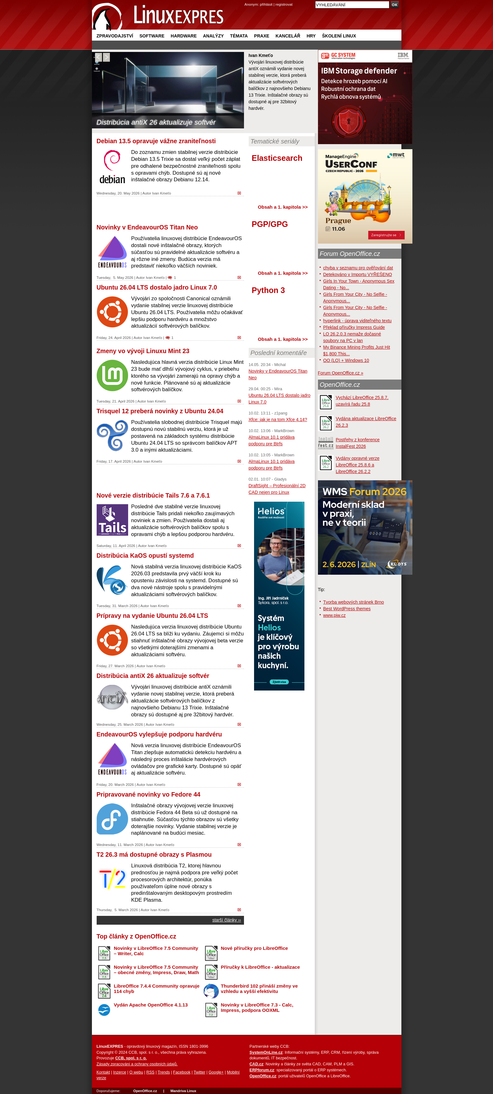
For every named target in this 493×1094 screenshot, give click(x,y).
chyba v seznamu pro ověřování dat (358, 267)
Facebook (181, 1072)
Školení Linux (339, 35)
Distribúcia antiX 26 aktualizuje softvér (156, 122)
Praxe (261, 35)
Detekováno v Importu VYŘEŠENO (357, 274)
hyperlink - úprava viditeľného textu (357, 320)
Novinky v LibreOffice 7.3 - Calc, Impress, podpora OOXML (257, 1007)
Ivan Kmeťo (161, 193)
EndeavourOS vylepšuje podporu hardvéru (159, 734)
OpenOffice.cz (340, 384)
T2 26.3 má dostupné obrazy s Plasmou (154, 854)
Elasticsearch (277, 158)
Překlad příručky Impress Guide (354, 327)
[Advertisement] (170, 209)
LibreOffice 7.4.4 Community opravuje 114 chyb (157, 988)
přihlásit (266, 4)
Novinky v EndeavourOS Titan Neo (147, 227)
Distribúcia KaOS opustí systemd (145, 555)
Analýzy (213, 35)
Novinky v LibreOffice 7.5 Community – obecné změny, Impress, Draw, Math (156, 969)
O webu (136, 1072)
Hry (311, 35)
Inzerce (119, 1072)
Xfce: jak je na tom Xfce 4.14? (278, 419)
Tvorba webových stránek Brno (353, 602)
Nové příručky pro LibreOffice (254, 948)
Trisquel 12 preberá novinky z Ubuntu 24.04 (160, 411)
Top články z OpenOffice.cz (136, 936)
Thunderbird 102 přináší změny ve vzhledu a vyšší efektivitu (259, 988)
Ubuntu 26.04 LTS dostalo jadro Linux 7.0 (157, 287)
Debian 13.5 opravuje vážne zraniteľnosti (156, 141)
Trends (164, 1072)
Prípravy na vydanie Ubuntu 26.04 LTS (152, 615)
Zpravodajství (115, 35)
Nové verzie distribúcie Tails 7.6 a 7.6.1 (153, 495)
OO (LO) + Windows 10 (346, 360)
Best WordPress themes (347, 608)
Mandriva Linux (183, 1091)
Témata (239, 35)
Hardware (183, 35)
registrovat (283, 4)
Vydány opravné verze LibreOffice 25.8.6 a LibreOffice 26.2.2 (358, 465)
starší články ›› (226, 919)
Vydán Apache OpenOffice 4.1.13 (151, 1004)
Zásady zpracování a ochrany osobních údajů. (137, 1064)
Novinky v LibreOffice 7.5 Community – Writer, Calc (156, 950)
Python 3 (268, 290)
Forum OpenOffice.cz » (340, 372)
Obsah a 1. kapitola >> (283, 207)
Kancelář (287, 35)
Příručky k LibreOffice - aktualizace (260, 967)
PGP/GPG (270, 224)
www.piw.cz (334, 615)
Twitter (199, 1072)
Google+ (216, 1072)
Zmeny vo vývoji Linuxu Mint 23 (143, 350)
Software (151, 35)
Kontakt (103, 1072)
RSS (150, 1072)
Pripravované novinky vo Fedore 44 (149, 794)
